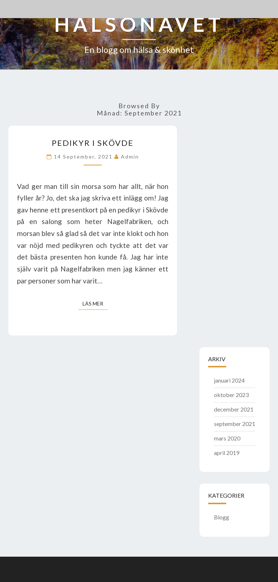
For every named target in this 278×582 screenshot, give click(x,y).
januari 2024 (229, 380)
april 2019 (226, 452)
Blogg (221, 517)
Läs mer (95, 303)
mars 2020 (227, 438)
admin (130, 156)
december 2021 (233, 409)
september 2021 (234, 423)
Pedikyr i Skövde (93, 143)
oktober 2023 (231, 394)
